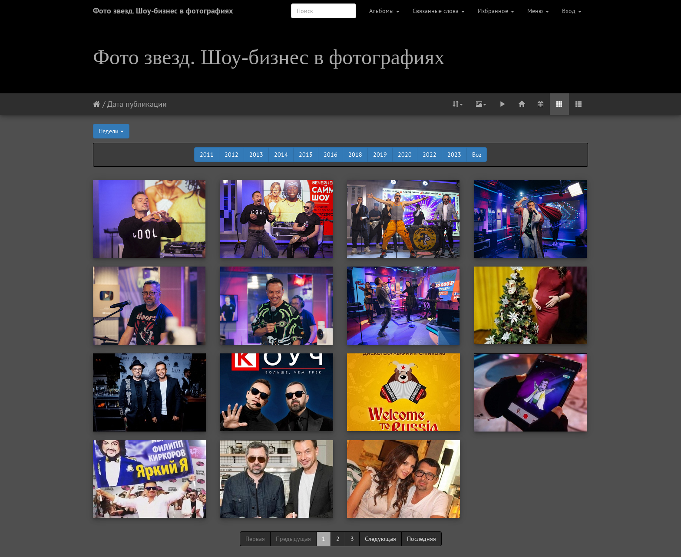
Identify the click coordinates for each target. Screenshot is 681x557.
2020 (405, 154)
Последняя (421, 539)
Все (476, 154)
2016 (330, 154)
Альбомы (384, 11)
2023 (454, 154)
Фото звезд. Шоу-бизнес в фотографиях (163, 11)
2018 (355, 154)
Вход (572, 11)
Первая (255, 539)
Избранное (496, 11)
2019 (380, 154)
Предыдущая (293, 539)
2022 (429, 154)
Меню (538, 11)
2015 (306, 154)
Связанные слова (439, 11)
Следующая (380, 539)
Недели (111, 131)
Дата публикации (137, 104)
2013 (256, 154)
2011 (207, 154)
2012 (231, 154)
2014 (281, 154)
